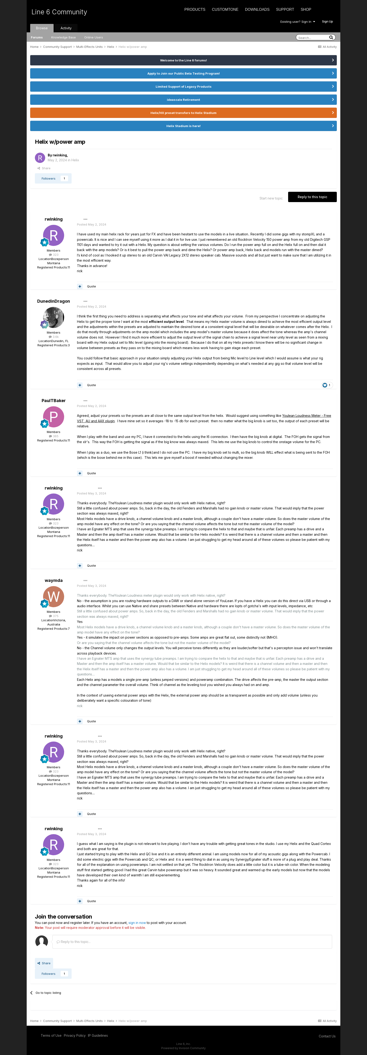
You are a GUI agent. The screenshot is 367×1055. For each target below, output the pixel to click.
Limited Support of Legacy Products (184, 86)
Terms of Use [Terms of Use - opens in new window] (51, 1035)
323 (54, 254)
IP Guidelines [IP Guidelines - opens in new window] (98, 1035)
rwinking (60, 155)
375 (54, 616)
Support (285, 9)
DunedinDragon (53, 301)
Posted (91, 224)
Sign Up (327, 21)
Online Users (93, 37)
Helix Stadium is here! (183, 126)
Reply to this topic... (74, 942)
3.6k (54, 337)
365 (54, 436)
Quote (91, 286)
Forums (37, 37)
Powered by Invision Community (183, 1048)
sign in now (137, 923)
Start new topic (271, 198)
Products (195, 9)
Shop (306, 9)
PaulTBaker (54, 400)
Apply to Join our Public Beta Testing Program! (183, 73)
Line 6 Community (59, 12)
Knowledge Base (63, 37)
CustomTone (225, 9)
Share (44, 168)
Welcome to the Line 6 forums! (183, 60)
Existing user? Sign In (297, 21)
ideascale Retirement (183, 100)
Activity (66, 28)
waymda (54, 580)
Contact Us (327, 1036)
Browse (42, 28)
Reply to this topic (312, 197)
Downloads (257, 9)
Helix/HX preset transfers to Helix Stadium (183, 113)
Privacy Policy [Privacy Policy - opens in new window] (75, 1035)
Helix (75, 160)
